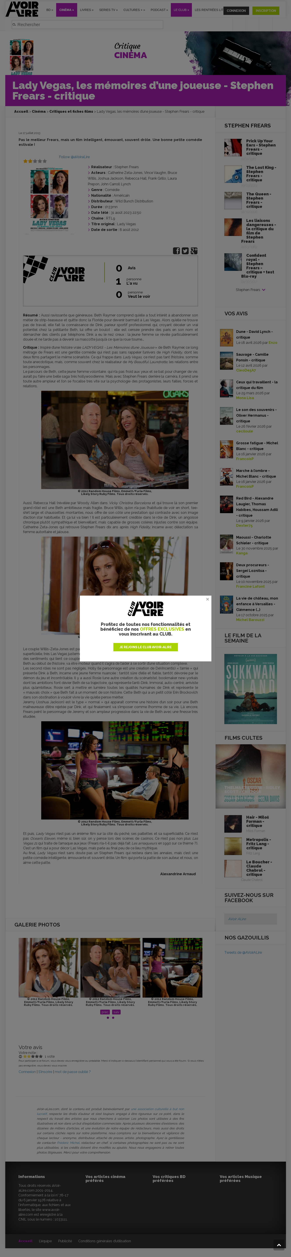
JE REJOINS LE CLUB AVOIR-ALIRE (146, 647)
